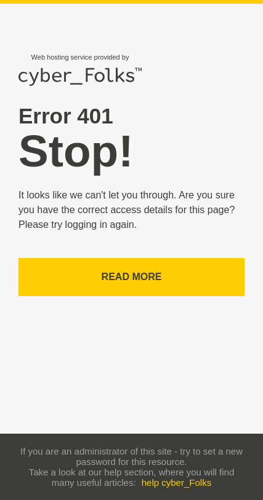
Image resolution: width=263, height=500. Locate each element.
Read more (132, 276)
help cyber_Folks (176, 482)
